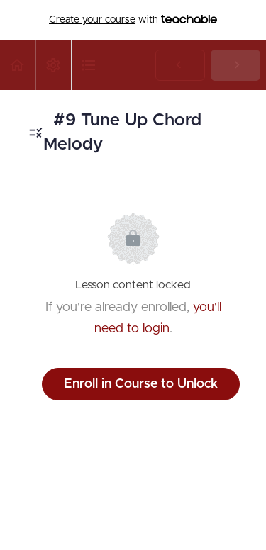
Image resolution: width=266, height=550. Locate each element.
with (133, 20)
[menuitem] (53, 65)
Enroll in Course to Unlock (141, 384)
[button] (17, 65)
